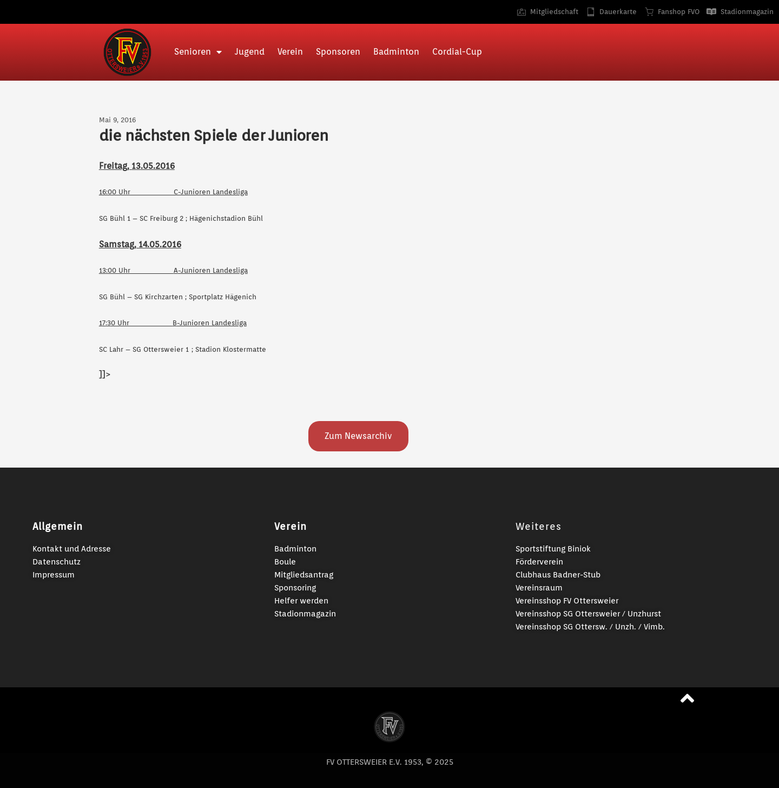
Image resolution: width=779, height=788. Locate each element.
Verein (290, 52)
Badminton (396, 52)
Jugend (250, 52)
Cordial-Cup (457, 52)
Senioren (198, 52)
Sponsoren (338, 52)
